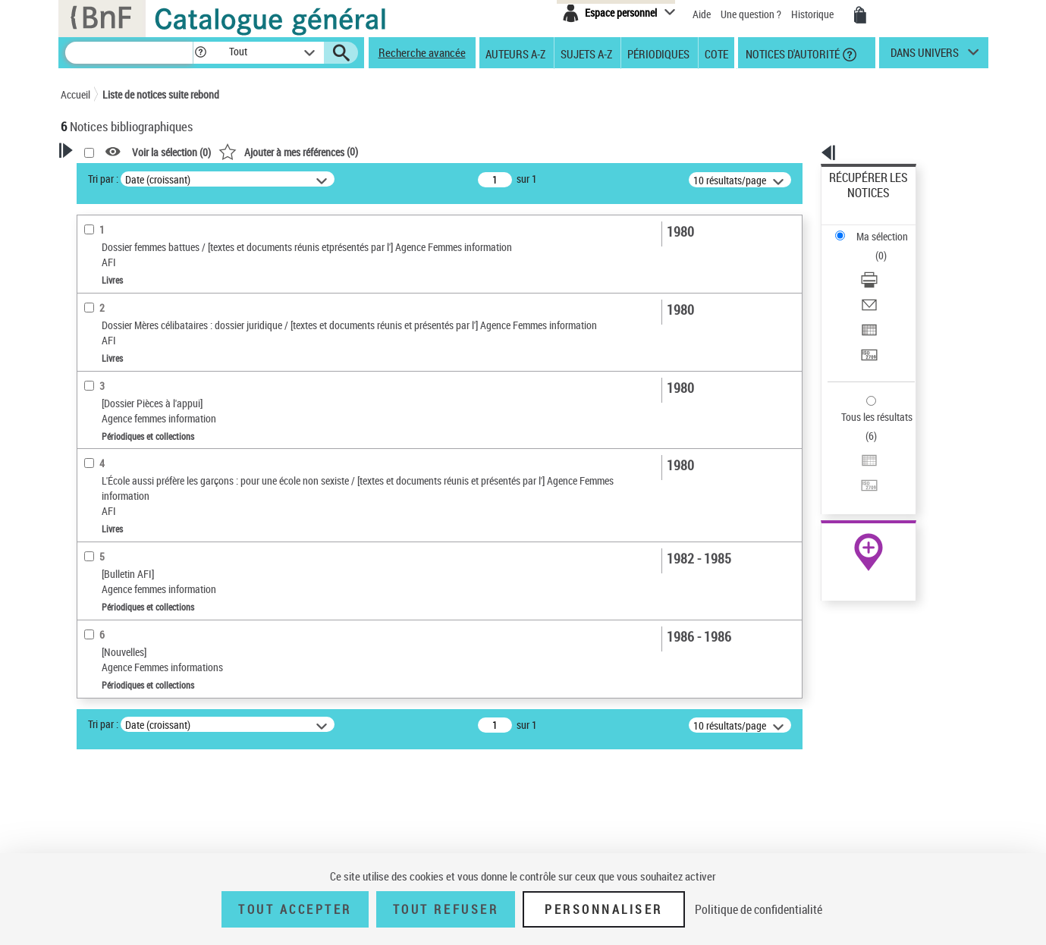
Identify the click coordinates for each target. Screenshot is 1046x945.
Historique (813, 14)
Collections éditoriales (127, 444)
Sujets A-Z (586, 53)
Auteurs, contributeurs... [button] (133, 599)
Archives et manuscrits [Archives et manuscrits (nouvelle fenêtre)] (855, 464)
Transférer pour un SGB (879, 282)
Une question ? (751, 14)
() (483, 151)
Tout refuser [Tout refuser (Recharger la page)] (445, 909)
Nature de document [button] (123, 375)
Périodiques (658, 53)
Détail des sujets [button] (114, 725)
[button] (200, 53)
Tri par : (298, 178)
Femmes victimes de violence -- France (161, 794)
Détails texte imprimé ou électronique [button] (133, 474)
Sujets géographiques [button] (127, 700)
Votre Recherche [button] (123, 176)
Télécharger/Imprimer (875, 228)
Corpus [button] (92, 842)
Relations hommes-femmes (138, 749)
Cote (716, 53)
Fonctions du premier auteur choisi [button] (142, 298)
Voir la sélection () (366, 152)
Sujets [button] (91, 675)
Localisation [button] (104, 574)
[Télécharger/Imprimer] (888, 228)
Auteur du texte (114, 329)
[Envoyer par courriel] (888, 246)
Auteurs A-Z (515, 53)
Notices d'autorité (791, 53)
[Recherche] (129, 53)
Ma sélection (857, 201)
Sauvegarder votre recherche (155, 234)
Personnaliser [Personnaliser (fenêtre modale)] (604, 909)
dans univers (925, 56)
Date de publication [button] (121, 650)
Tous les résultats (867, 324)
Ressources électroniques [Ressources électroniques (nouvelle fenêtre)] (861, 480)
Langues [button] (95, 624)
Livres (95, 505)
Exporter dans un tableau (883, 264)
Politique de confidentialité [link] (758, 909)
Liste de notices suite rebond (160, 94)
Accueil (75, 94)
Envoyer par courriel (872, 246)
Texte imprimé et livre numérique (148, 398)
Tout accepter (295, 909)
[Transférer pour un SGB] (888, 282)
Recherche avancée (422, 52)
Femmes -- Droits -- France (136, 771)
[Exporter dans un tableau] (888, 264)
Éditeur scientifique (122, 352)
